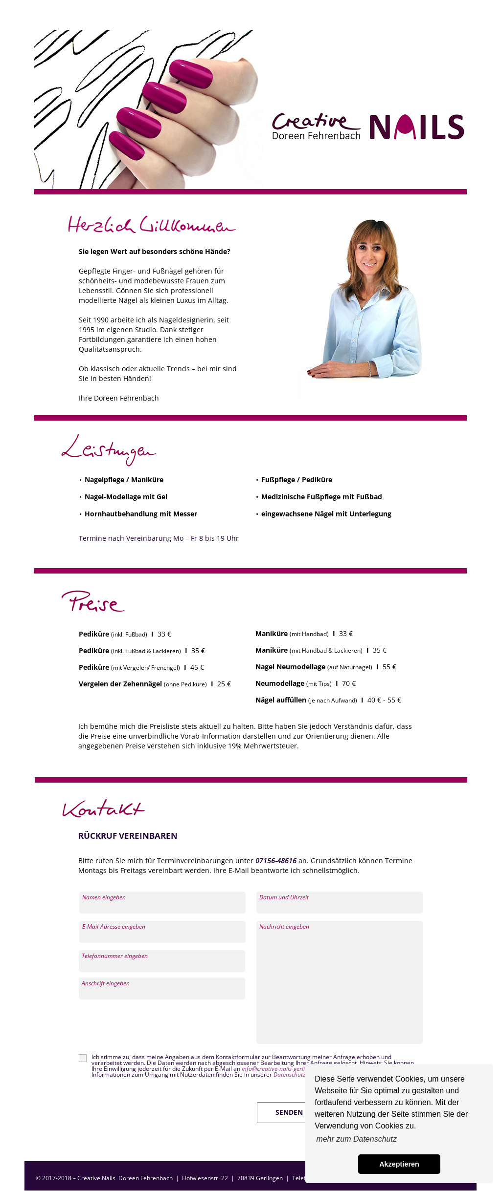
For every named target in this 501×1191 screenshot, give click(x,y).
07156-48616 (275, 860)
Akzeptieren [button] (399, 1164)
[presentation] (152, 1027)
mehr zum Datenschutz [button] (356, 1139)
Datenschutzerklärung (302, 1074)
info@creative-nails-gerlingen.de (284, 1068)
